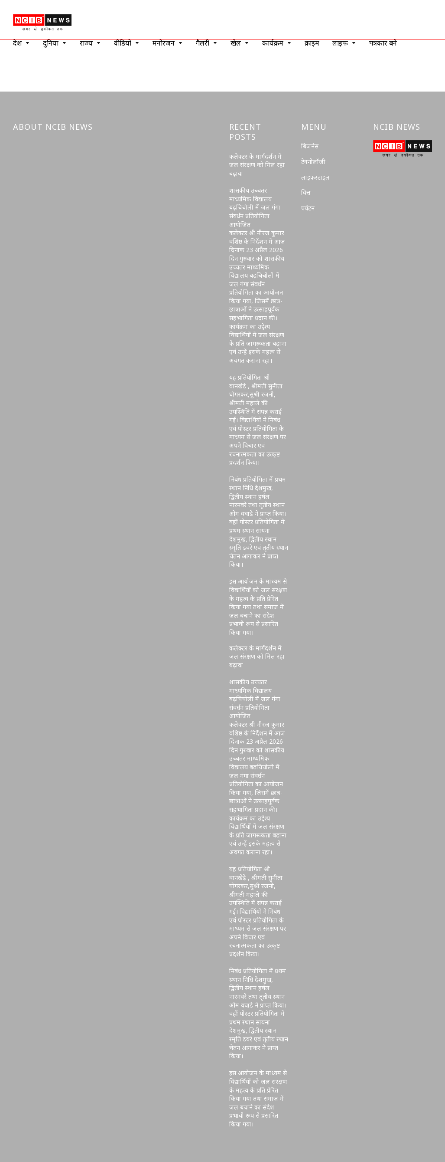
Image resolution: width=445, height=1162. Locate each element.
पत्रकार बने (383, 43)
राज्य (86, 43)
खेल (236, 43)
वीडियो (122, 43)
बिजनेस (309, 146)
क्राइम (312, 43)
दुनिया (50, 43)
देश (17, 43)
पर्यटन (308, 208)
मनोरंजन (164, 43)
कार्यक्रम (272, 43)
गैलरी (202, 43)
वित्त (306, 192)
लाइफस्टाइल (315, 177)
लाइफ (340, 43)
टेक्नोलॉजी (313, 162)
